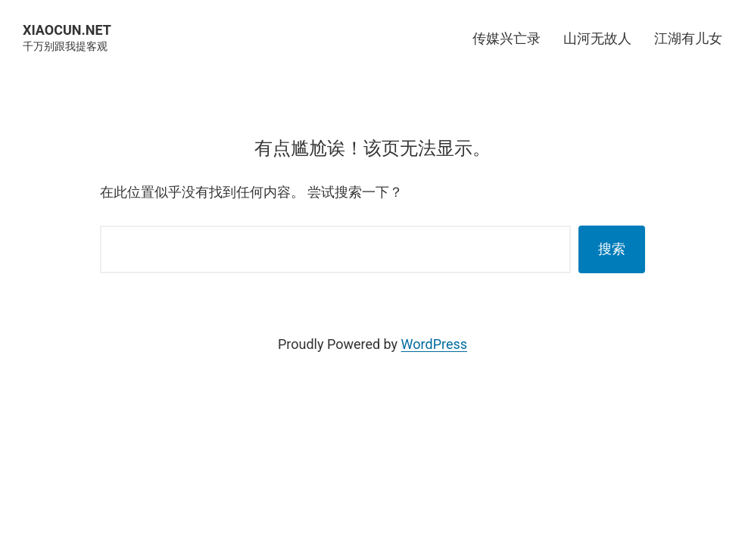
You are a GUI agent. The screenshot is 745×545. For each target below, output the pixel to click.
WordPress (434, 344)
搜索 (611, 249)
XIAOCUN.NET (67, 30)
